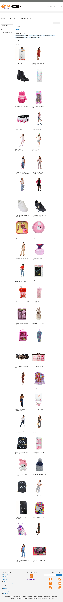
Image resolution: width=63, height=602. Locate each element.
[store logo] (11, 7)
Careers (4, 590)
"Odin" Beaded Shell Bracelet (37, 410)
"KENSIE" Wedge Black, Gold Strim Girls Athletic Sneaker (39, 217)
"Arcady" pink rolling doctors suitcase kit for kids (21, 346)
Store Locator (59, 1)
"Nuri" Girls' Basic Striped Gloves (21, 107)
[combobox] (54, 8)
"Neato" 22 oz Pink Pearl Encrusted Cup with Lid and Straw (39, 303)
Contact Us (5, 578)
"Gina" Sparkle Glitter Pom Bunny (38, 324)
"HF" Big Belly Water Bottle (20, 540)
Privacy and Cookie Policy (8, 583)
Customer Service (6, 576)
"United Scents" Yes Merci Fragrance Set (20, 239)
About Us (5, 588)
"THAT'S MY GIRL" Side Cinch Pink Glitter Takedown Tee (39, 130)
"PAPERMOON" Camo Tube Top (22, 259)
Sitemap (4, 581)
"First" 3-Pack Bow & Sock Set (37, 367)
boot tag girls (17, 30)
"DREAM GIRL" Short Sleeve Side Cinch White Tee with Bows (21, 195)
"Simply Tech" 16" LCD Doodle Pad (38, 281)
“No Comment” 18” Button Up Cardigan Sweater (20, 411)
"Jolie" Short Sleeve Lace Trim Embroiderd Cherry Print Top (20, 282)
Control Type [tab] (5, 26)
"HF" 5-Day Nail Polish (37, 389)
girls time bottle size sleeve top (34, 38)
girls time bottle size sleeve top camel (22, 36)
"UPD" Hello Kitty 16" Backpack (38, 518)
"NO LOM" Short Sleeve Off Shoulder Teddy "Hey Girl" (38, 174)
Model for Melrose (6, 591)
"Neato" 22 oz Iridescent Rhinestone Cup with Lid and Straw (39, 346)
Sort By (51, 24)
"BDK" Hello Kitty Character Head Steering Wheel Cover (38, 239)
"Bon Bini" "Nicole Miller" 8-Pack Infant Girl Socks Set (22, 130)
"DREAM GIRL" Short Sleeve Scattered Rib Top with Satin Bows (22, 174)
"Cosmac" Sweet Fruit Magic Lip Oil (22, 302)
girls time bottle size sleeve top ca (49, 36)
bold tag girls (17, 29)
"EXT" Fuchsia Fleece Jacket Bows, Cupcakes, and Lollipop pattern (38, 195)
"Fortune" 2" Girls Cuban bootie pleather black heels (22, 87)
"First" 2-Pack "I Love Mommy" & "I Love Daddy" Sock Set (38, 454)
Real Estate (5, 593)
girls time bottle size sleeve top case (21, 38)
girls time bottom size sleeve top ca (35, 36)
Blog (55, 1)
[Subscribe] (59, 575)
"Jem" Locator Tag (18, 64)
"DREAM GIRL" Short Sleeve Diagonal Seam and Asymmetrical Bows (21, 151)
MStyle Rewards (6, 579)
